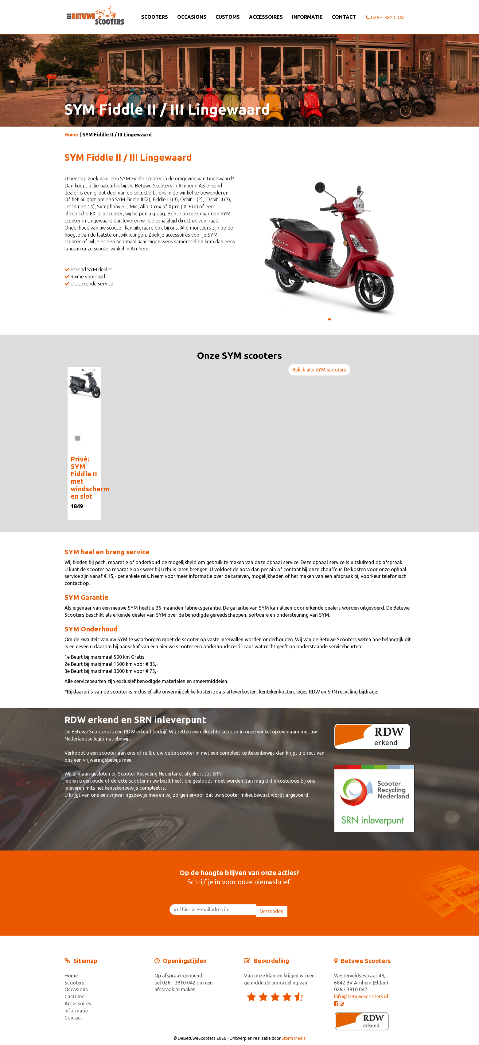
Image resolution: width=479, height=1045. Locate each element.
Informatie (307, 17)
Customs (228, 17)
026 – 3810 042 (385, 17)
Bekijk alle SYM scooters (319, 369)
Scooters (154, 17)
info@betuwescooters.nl (361, 996)
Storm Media (294, 1038)
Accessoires (266, 17)
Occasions (191, 17)
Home (71, 134)
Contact (344, 17)
